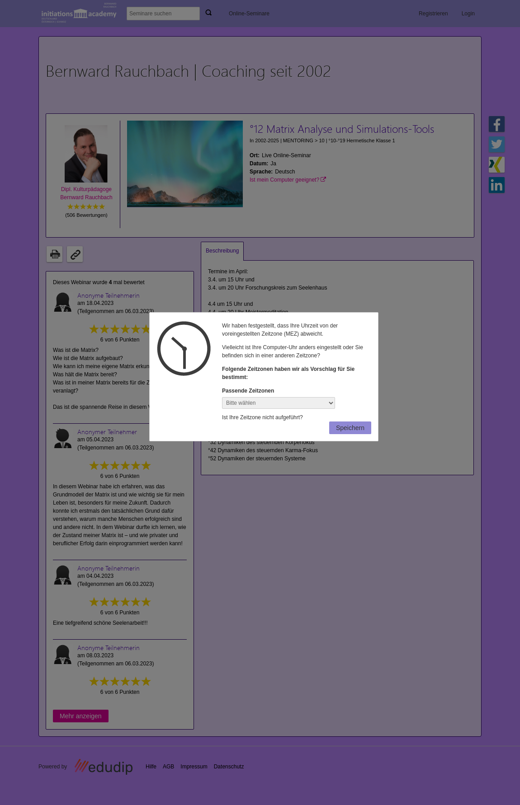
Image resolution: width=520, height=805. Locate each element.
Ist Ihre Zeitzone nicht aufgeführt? (262, 417)
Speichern (350, 427)
